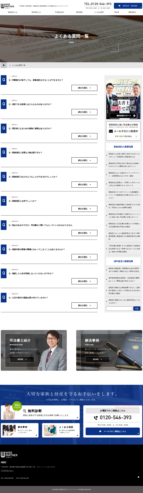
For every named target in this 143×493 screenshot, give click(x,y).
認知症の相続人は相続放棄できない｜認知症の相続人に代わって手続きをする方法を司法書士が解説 (124, 290)
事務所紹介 (132, 12)
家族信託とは (12, 12)
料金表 (116, 12)
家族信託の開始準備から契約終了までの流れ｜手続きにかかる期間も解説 (124, 206)
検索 (137, 308)
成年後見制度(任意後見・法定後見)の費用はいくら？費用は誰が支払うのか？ (124, 279)
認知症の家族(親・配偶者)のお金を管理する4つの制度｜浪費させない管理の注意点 (124, 269)
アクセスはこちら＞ (7, 470)
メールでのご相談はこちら (112, 431)
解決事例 (79, 12)
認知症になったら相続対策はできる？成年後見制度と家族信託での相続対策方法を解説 (124, 236)
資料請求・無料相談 (128, 6)
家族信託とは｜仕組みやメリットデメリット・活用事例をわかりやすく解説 (124, 174)
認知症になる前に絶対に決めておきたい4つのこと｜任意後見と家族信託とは (124, 155)
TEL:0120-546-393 (98, 4)
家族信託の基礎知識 (123, 147)
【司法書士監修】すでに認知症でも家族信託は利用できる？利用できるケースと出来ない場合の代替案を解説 (124, 248)
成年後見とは (36, 12)
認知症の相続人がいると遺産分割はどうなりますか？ (124, 301)
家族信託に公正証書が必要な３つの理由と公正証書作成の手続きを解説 (124, 225)
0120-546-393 (115, 417)
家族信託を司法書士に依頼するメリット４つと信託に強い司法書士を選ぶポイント (124, 215)
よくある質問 (99, 12)
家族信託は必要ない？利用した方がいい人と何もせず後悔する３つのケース (124, 184)
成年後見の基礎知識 (123, 261)
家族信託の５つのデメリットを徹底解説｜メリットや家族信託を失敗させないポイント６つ (124, 195)
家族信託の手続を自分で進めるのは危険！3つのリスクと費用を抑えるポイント (124, 164)
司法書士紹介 (59, 12)
